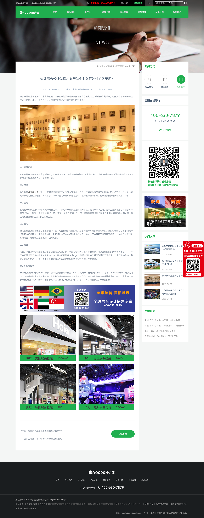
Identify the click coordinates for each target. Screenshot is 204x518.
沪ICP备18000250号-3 (57, 500)
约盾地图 (144, 480)
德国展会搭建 (68, 504)
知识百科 (120, 66)
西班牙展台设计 (135, 504)
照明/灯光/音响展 (152, 320)
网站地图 (124, 3)
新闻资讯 (142, 12)
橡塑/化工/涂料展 (152, 326)
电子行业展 (149, 331)
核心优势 (124, 12)
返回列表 (123, 434)
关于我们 (159, 12)
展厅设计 (88, 12)
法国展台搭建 (107, 504)
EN (149, 3)
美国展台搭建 (56, 504)
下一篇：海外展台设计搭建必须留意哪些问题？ (41, 439)
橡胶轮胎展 (175, 320)
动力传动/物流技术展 (166, 331)
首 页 (55, 12)
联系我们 (177, 12)
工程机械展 (179, 326)
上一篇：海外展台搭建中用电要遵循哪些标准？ (41, 431)
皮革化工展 (173, 336)
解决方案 (106, 12)
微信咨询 (138, 3)
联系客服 (165, 130)
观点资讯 (119, 480)
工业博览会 (167, 326)
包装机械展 (149, 336)
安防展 (165, 320)
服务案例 (106, 480)
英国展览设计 (81, 504)
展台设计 (71, 12)
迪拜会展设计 (94, 504)
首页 (101, 66)
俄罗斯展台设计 (120, 504)
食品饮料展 (161, 336)
